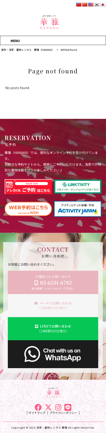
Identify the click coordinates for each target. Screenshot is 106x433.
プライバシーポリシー (63, 413)
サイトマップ (37, 413)
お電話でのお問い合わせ (53, 282)
